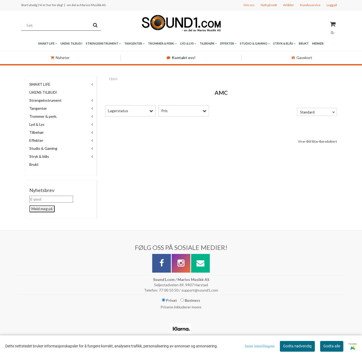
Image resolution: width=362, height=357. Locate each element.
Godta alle (331, 346)
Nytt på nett (269, 5)
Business (190, 300)
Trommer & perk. (43, 116)
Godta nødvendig (297, 346)
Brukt (34, 164)
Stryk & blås (39, 156)
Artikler (288, 5)
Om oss (249, 5)
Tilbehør (36, 132)
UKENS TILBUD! (43, 92)
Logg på (332, 5)
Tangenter (38, 108)
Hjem (113, 78)
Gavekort (302, 57)
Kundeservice (310, 5)
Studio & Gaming (43, 148)
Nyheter (60, 57)
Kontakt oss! (181, 57)
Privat (169, 300)
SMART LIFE (39, 84)
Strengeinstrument (45, 100)
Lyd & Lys (37, 124)
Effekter (36, 140)
